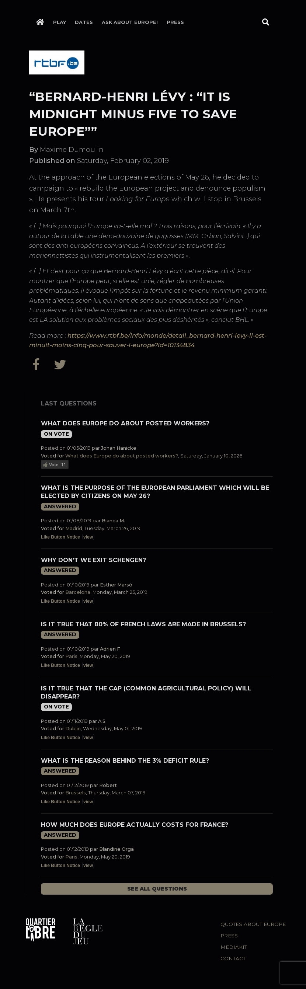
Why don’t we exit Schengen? (93, 560)
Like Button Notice (60, 537)
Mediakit (233, 947)
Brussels (75, 792)
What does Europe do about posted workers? (125, 423)
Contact (233, 958)
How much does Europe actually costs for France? (134, 824)
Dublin (73, 728)
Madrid (73, 528)
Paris (71, 656)
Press (175, 22)
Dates (84, 22)
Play (59, 22)
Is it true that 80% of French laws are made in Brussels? (143, 624)
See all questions (157, 888)
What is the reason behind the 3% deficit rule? (125, 760)
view (88, 537)
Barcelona (77, 592)
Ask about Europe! (130, 22)
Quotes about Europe (253, 924)
